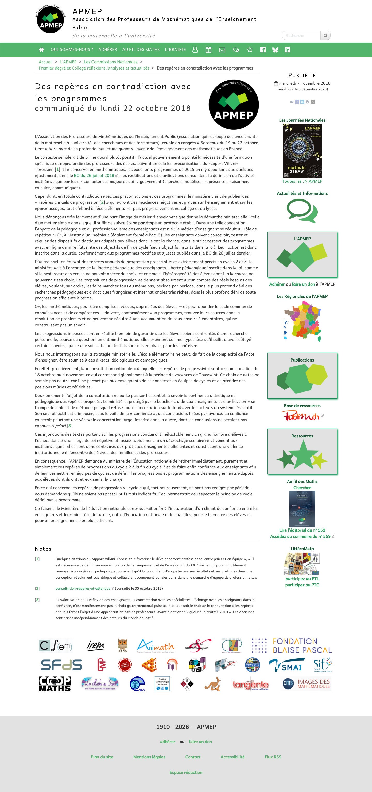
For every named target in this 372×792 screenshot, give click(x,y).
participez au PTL (302, 578)
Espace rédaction (186, 772)
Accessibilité (232, 756)
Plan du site (102, 756)
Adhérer (107, 49)
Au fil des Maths (141, 49)
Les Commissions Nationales (111, 61)
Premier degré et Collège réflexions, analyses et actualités (94, 68)
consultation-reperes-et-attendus (83, 588)
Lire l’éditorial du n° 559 (302, 530)
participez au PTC (302, 584)
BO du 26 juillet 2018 (94, 175)
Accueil (45, 61)
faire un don (303, 284)
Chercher (302, 487)
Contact (193, 756)
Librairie (175, 49)
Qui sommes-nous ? (72, 49)
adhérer (167, 741)
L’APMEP (68, 61)
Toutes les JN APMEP (302, 181)
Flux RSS (273, 756)
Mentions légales (149, 756)
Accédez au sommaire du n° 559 (300, 536)
